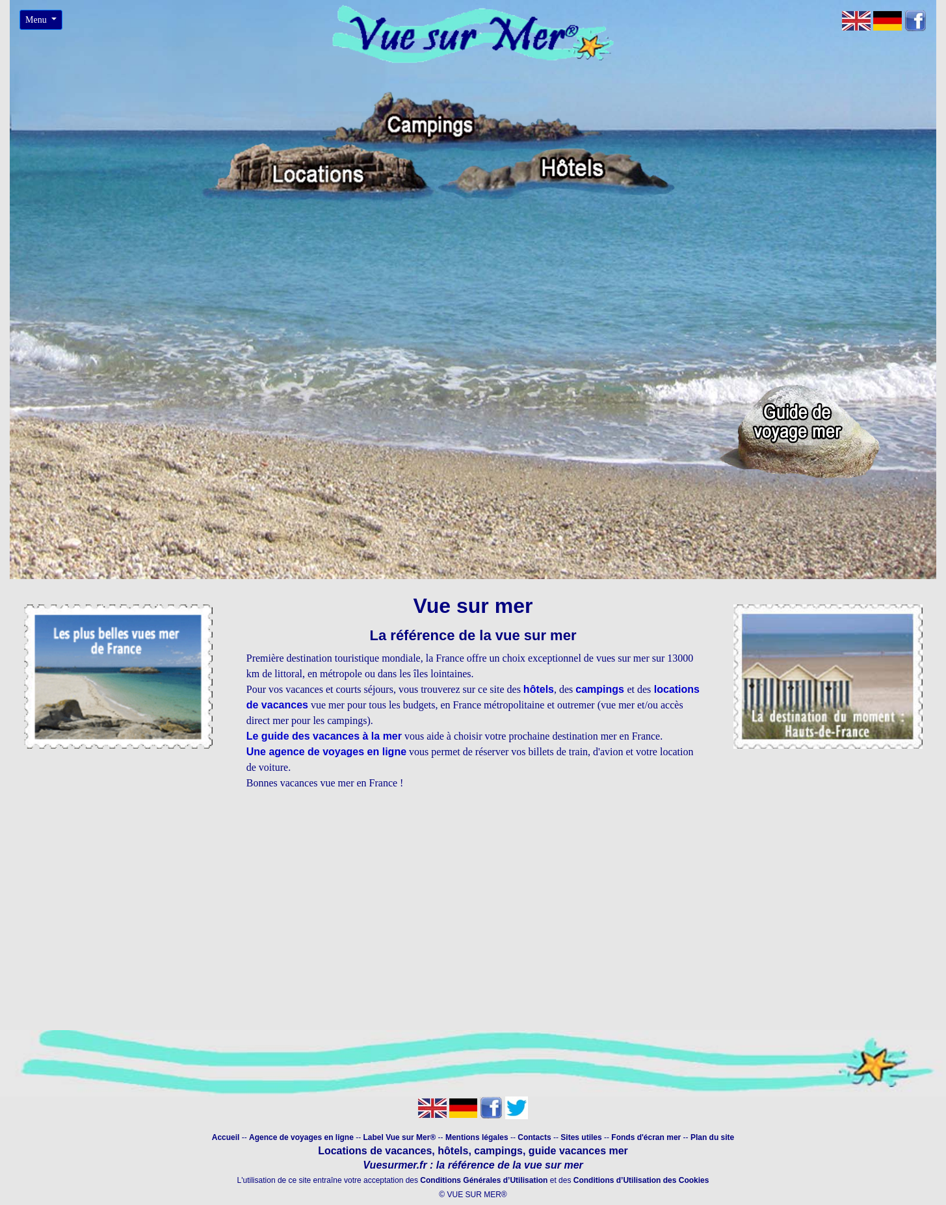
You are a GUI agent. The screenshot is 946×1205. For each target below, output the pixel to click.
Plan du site (712, 1137)
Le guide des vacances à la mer (324, 736)
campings (601, 689)
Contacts (535, 1137)
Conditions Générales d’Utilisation (483, 1180)
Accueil (226, 1137)
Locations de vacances (375, 1150)
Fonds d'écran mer (646, 1137)
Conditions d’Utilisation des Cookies (641, 1180)
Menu (37, 20)
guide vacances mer (576, 1150)
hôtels (538, 689)
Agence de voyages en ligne (301, 1137)
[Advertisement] (473, 924)
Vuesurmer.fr (395, 1165)
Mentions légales (477, 1137)
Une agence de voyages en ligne (326, 751)
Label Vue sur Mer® (399, 1137)
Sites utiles (580, 1137)
